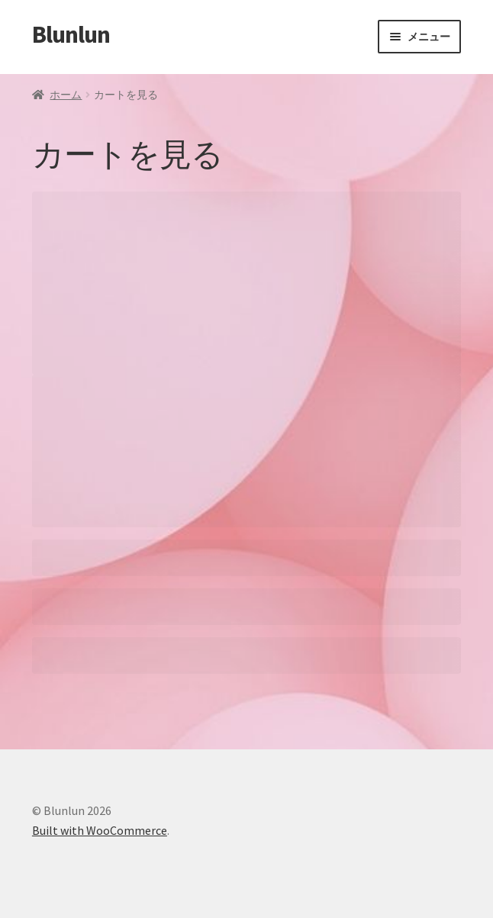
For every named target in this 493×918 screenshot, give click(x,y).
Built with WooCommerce (99, 830)
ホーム (66, 94)
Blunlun (71, 34)
